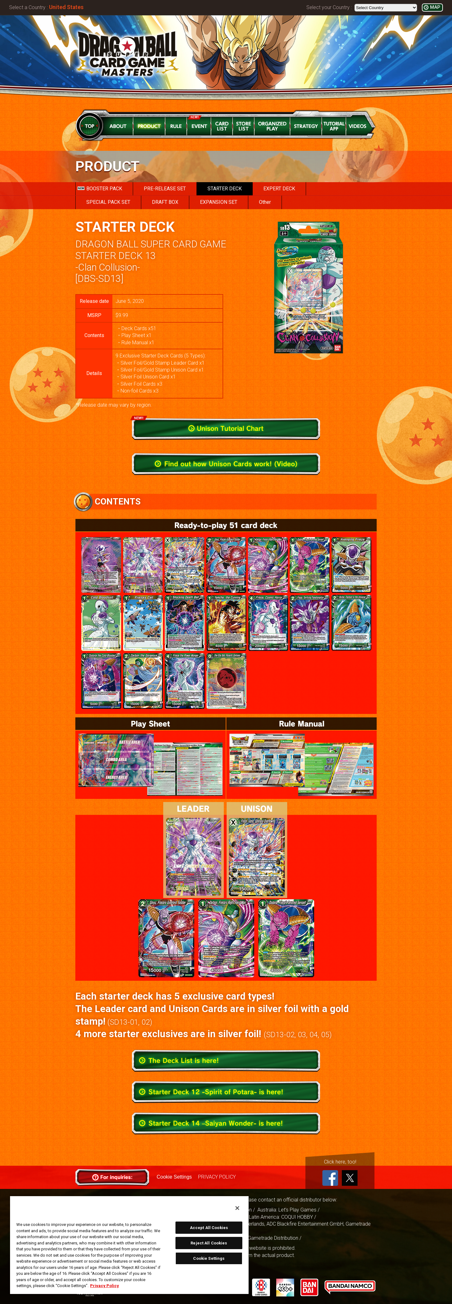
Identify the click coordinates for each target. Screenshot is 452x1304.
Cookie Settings (174, 1177)
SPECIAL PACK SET (108, 202)
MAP (435, 7)
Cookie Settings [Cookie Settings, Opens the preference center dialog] (208, 1258)
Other (265, 202)
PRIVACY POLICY (217, 1177)
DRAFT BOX (165, 202)
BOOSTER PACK (100, 189)
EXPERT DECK (279, 189)
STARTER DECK (224, 189)
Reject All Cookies (209, 1243)
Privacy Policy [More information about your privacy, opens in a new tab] (104, 1285)
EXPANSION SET (218, 202)
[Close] (237, 1208)
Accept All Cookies (209, 1227)
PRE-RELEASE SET (165, 189)
